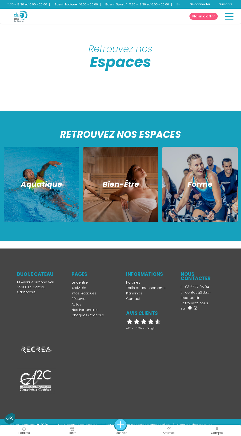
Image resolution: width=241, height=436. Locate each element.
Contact (133, 298)
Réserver (79, 298)
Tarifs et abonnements (145, 287)
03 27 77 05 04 (195, 287)
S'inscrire (226, 4)
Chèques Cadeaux (88, 315)
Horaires (133, 282)
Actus (76, 304)
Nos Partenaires (85, 309)
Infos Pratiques (84, 293)
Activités (79, 287)
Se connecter (200, 4)
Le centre (80, 282)
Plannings (134, 293)
